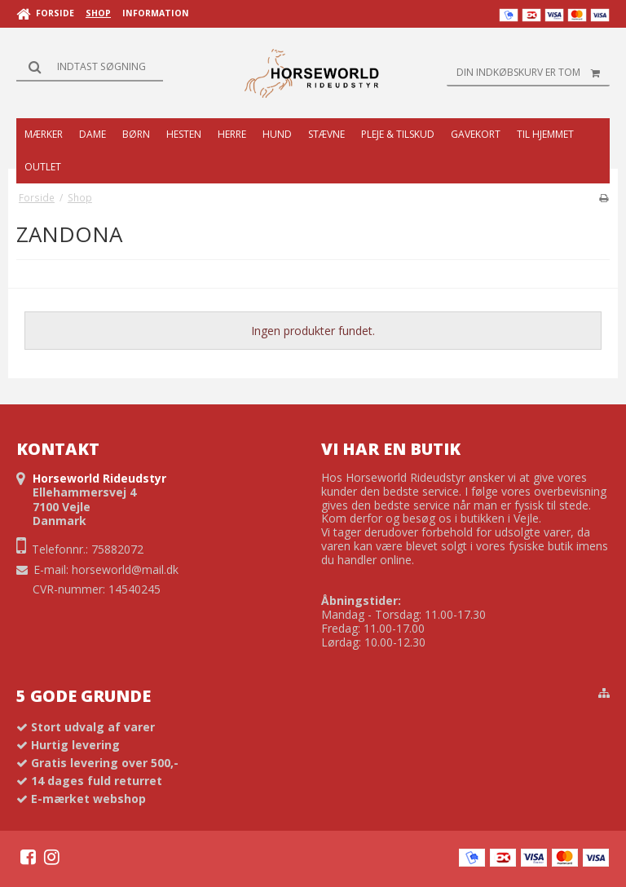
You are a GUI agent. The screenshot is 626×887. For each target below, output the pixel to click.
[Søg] (89, 67)
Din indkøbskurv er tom (533, 72)
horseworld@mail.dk (125, 569)
